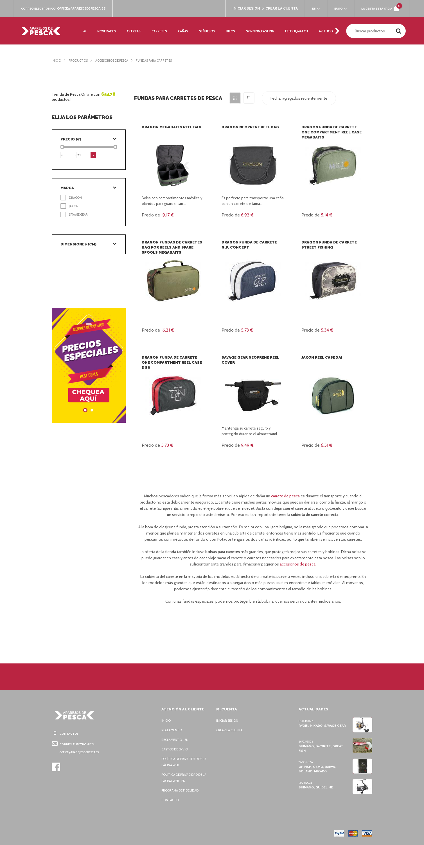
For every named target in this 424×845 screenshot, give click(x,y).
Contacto (170, 800)
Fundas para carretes (161, 60)
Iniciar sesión (228, 720)
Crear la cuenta (230, 730)
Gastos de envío (175, 749)
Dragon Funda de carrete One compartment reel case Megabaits (331, 132)
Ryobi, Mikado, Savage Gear (323, 725)
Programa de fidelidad (181, 790)
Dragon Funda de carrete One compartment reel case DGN (171, 362)
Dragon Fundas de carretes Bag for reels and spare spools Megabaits (171, 247)
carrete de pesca (286, 496)
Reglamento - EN (175, 739)
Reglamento (172, 730)
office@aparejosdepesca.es (84, 8)
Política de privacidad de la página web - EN (183, 778)
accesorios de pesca (304, 564)
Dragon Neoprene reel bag (250, 127)
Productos (79, 60)
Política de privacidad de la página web (183, 762)
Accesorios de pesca (115, 60)
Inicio (56, 60)
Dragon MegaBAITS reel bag (171, 127)
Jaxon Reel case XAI (322, 357)
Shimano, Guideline (315, 787)
